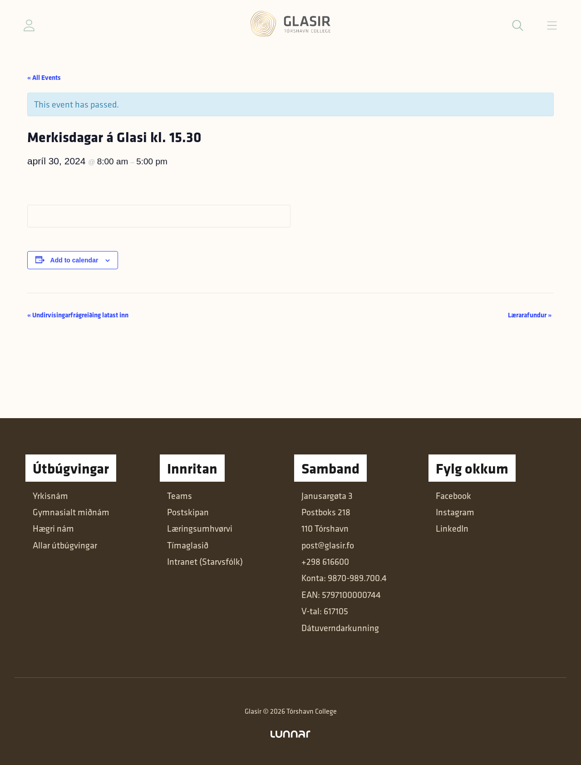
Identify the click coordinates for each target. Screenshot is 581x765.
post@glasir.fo (327, 545)
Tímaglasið (187, 545)
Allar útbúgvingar (65, 545)
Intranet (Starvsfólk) (205, 561)
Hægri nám (53, 528)
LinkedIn (452, 528)
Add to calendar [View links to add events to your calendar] (74, 260)
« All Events (44, 77)
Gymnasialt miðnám (71, 512)
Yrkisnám (50, 495)
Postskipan (188, 512)
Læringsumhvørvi (199, 528)
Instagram (455, 512)
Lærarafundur (529, 315)
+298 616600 (325, 561)
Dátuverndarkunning (340, 628)
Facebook (453, 495)
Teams (179, 495)
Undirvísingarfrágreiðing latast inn (77, 315)
